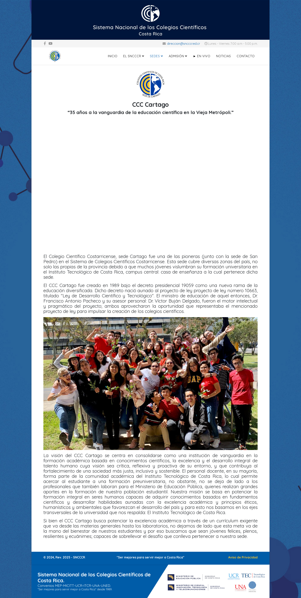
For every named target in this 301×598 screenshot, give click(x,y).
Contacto (246, 56)
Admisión (176, 56)
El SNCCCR (132, 56)
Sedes (155, 56)
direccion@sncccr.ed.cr (183, 43)
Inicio (112, 56)
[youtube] (50, 43)
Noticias (223, 56)
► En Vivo (201, 56)
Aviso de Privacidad (243, 557)
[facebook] (45, 43)
